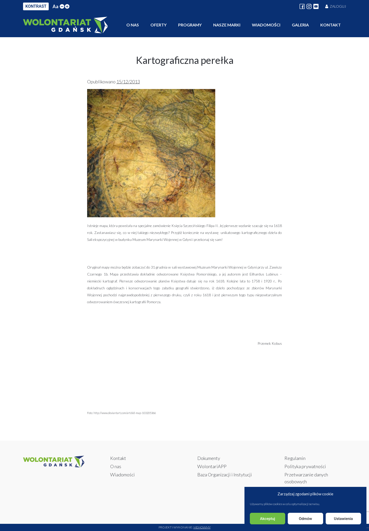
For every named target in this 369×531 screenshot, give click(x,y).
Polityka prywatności (305, 466)
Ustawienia (343, 518)
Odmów (305, 518)
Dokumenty (208, 458)
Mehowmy (202, 527)
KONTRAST (35, 6)
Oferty (158, 24)
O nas (132, 24)
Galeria (300, 24)
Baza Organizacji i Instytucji (224, 474)
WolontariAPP (212, 466)
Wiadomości (266, 24)
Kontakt (330, 24)
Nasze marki (226, 24)
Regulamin (294, 458)
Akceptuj (267, 518)
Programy (190, 24)
